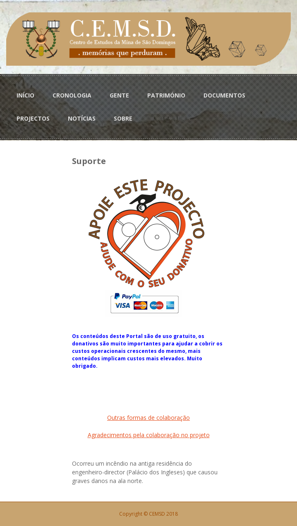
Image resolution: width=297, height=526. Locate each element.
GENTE (119, 95)
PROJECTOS (33, 118)
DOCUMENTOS (224, 95)
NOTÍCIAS (82, 118)
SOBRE (123, 118)
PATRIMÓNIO (166, 95)
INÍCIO (25, 95)
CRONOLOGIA (72, 95)
